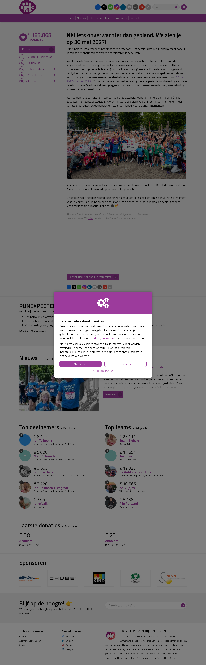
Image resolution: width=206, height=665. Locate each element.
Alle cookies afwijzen (103, 370)
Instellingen (125, 364)
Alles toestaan (80, 364)
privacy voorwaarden (105, 338)
